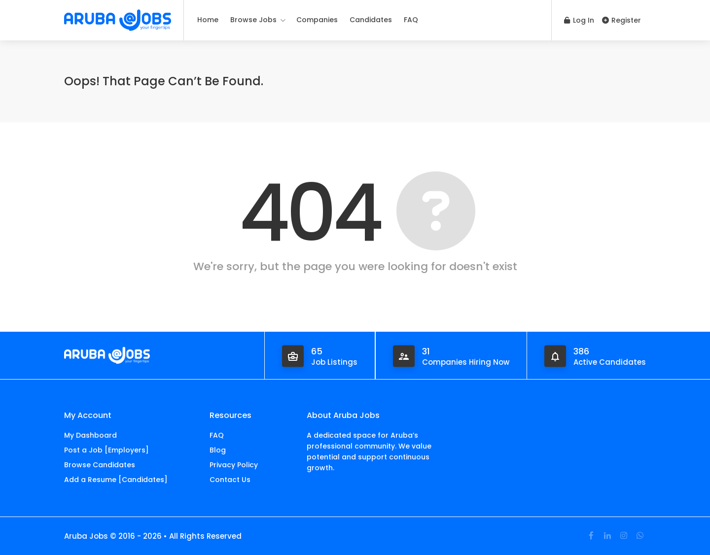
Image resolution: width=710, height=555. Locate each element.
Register (621, 20)
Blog (218, 450)
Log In (579, 20)
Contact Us (230, 480)
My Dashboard (90, 435)
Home (207, 20)
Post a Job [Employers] (106, 450)
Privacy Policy (234, 465)
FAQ (411, 20)
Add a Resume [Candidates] (116, 480)
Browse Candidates (99, 465)
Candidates (371, 20)
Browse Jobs (253, 20)
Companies (317, 20)
